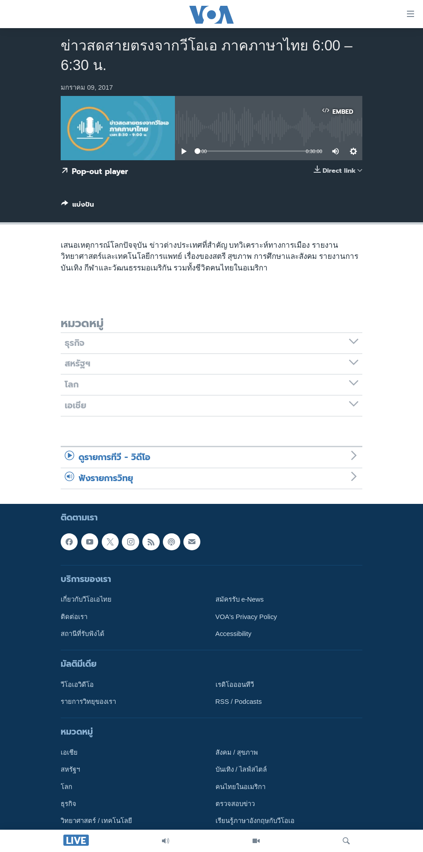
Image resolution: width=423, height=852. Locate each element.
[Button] (77, 206)
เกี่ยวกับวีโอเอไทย (86, 599)
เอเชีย (69, 752)
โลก (66, 786)
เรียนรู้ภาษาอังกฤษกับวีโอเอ (255, 820)
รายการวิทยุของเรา (88, 701)
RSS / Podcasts (239, 701)
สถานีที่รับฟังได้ (82, 633)
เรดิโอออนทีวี (235, 684)
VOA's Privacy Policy (246, 616)
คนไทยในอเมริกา (240, 786)
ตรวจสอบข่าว (235, 803)
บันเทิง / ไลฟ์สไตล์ (241, 769)
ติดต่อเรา (74, 616)
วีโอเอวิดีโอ (77, 684)
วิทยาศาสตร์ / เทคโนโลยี (96, 820)
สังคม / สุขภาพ (237, 752)
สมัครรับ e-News (240, 599)
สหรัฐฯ (70, 769)
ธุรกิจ (68, 803)
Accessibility (234, 633)
